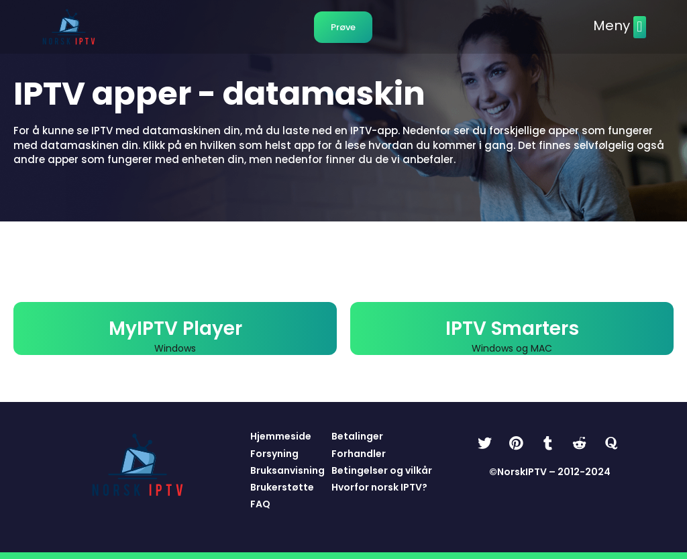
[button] (639, 27)
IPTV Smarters (512, 328)
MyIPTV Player (175, 328)
